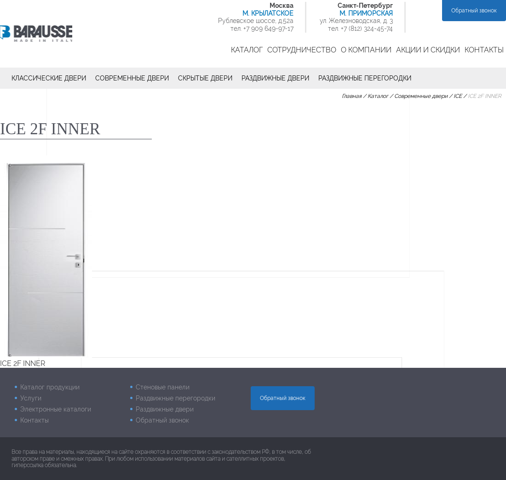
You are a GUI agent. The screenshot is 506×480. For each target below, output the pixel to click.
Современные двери (132, 78)
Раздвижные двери (275, 78)
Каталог (247, 50)
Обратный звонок (474, 10)
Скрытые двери (205, 78)
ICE (458, 96)
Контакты (484, 50)
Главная (352, 96)
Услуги (30, 398)
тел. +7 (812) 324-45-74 (360, 28)
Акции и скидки (428, 50)
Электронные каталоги (55, 409)
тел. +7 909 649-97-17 (261, 28)
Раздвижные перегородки (364, 78)
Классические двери (49, 78)
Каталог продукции (50, 387)
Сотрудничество (301, 50)
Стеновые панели (163, 387)
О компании (366, 50)
